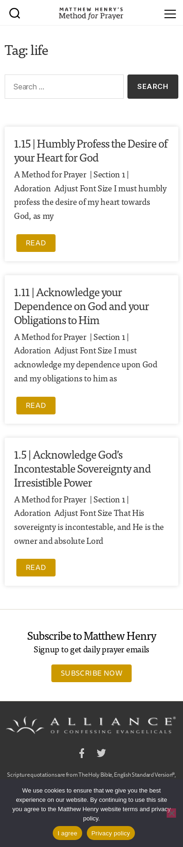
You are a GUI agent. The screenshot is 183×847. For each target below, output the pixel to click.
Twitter (101, 754)
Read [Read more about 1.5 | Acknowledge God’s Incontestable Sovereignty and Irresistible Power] (36, 567)
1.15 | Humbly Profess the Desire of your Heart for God (90, 150)
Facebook (81, 754)
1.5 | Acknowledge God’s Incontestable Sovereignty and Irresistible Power (82, 468)
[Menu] (170, 12)
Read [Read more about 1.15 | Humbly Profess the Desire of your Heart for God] (36, 243)
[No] (171, 813)
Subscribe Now (91, 673)
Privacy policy (111, 833)
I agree (67, 833)
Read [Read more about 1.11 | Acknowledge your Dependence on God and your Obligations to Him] (36, 405)
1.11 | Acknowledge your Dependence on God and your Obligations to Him (81, 305)
